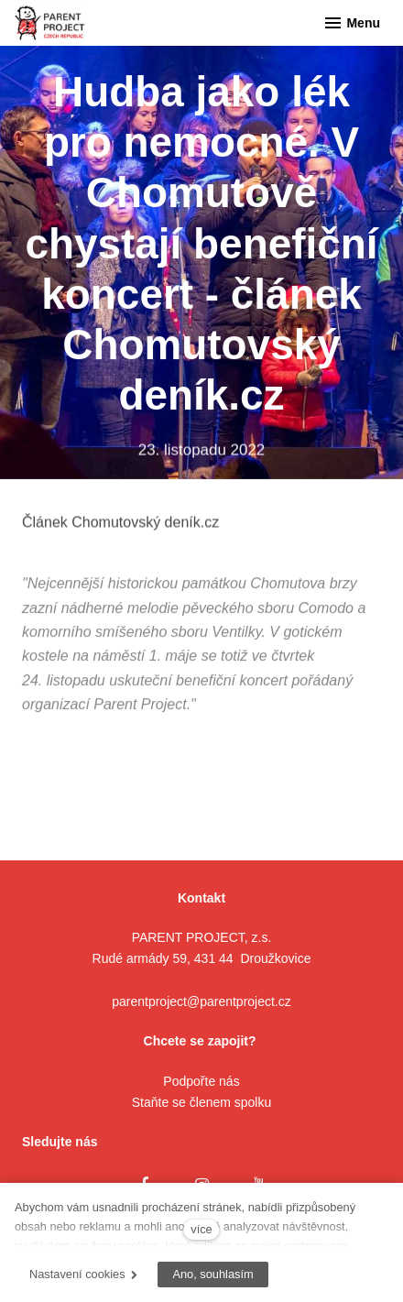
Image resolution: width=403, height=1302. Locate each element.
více (201, 1229)
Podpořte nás (201, 1081)
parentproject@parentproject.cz (201, 1001)
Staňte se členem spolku (202, 1102)
